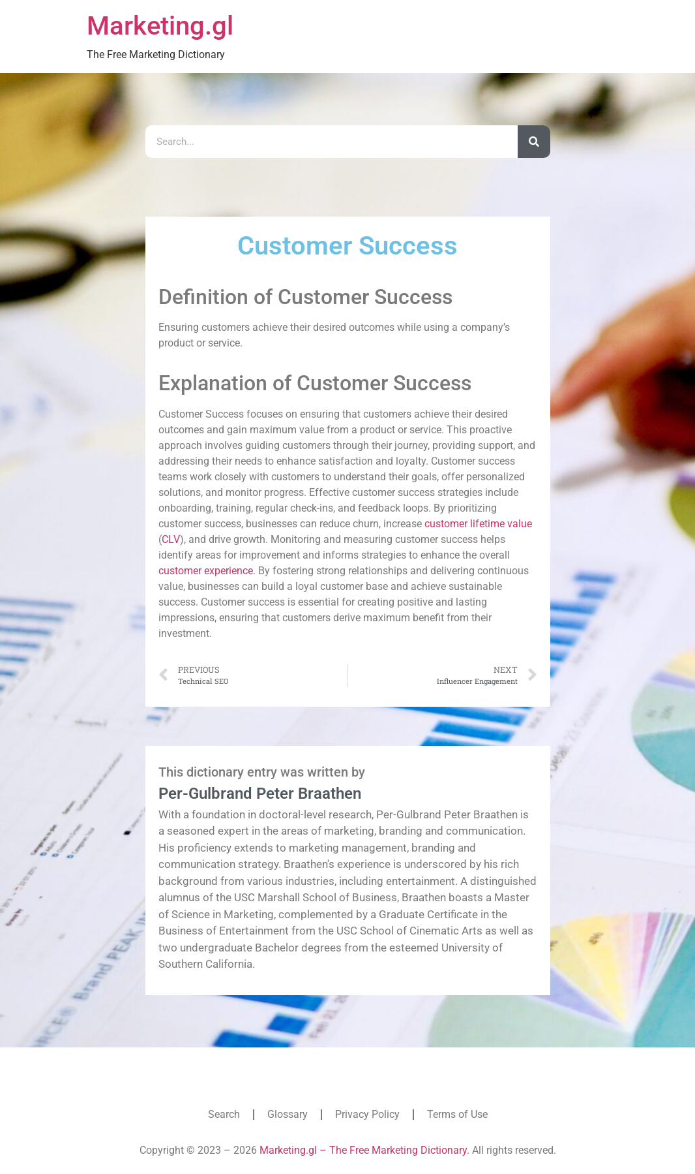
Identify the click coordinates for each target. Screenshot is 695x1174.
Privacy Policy (367, 1114)
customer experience (205, 570)
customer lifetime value (478, 523)
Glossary (287, 1114)
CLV (171, 539)
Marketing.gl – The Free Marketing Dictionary (363, 1150)
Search (224, 1114)
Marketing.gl (160, 25)
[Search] (534, 141)
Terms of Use (457, 1114)
